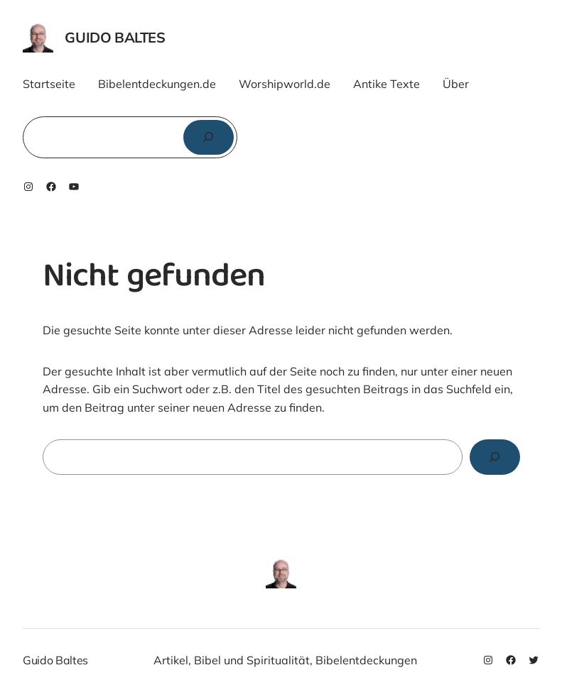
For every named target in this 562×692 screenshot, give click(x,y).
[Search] (495, 456)
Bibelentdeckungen (366, 660)
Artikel (170, 660)
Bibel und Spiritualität (252, 660)
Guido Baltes (115, 37)
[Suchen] (208, 137)
